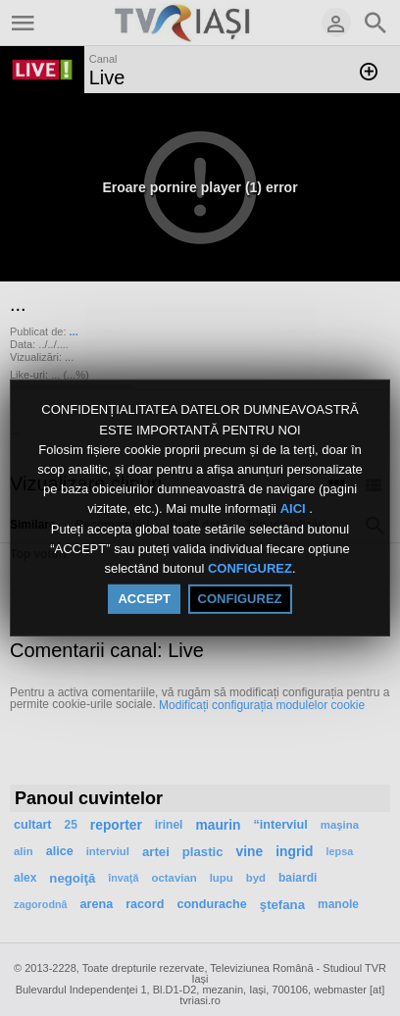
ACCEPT (144, 598)
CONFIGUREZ (250, 568)
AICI (295, 509)
